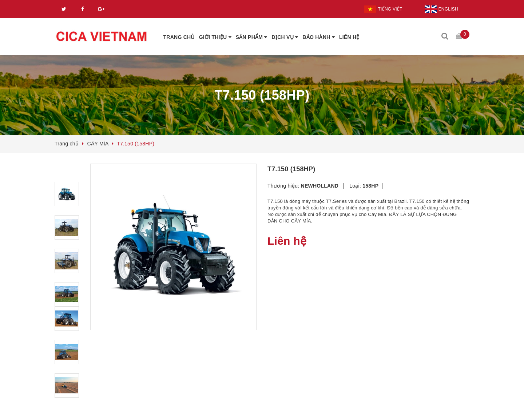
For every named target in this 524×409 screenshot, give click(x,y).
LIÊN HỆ (349, 37)
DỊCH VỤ (285, 37)
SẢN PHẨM (251, 37)
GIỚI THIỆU (215, 37)
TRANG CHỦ (179, 37)
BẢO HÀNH (318, 37)
